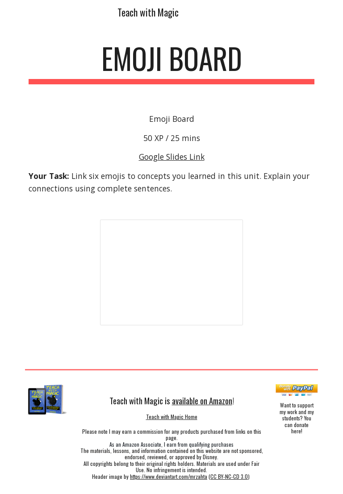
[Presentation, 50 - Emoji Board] (171, 272)
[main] (171, 62)
